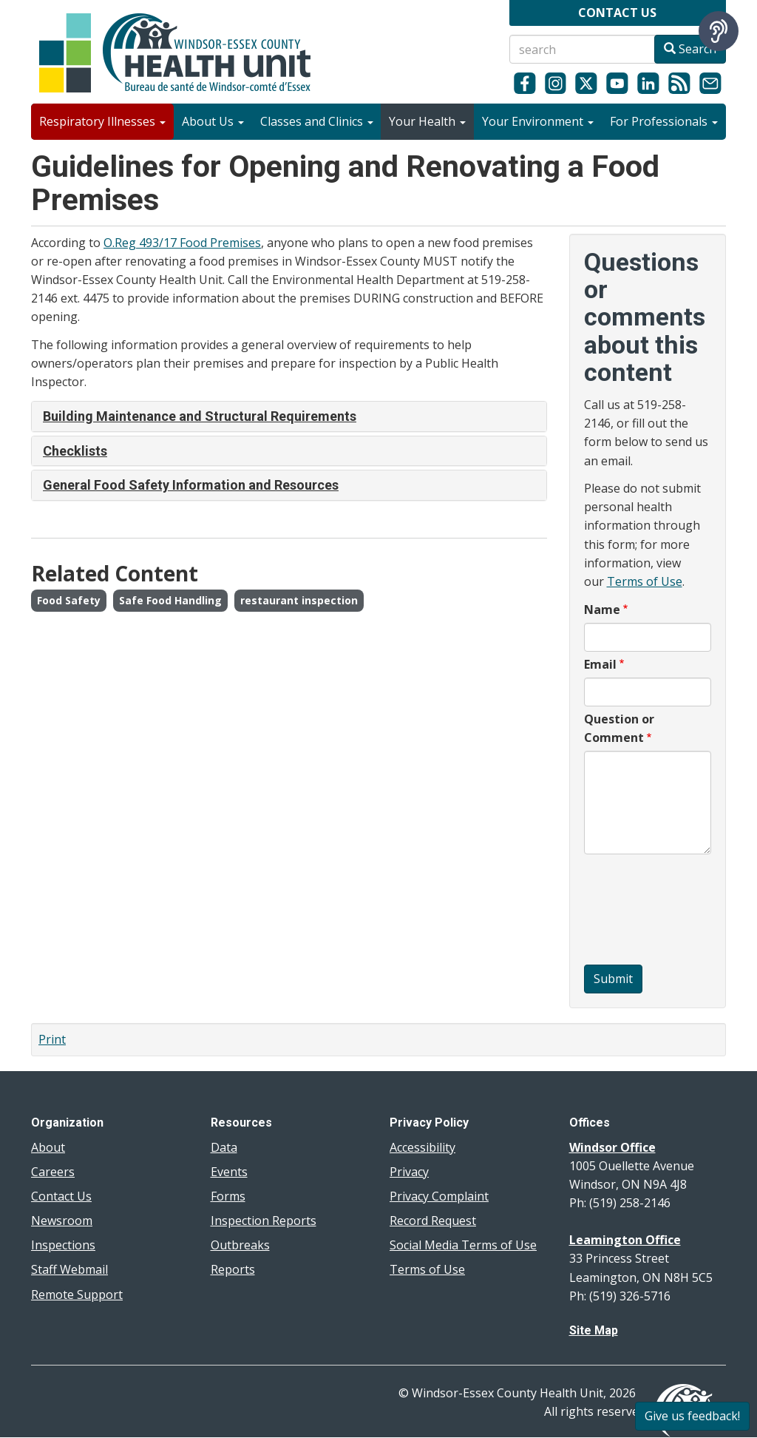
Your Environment (538, 121)
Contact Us (61, 1196)
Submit (613, 979)
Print (52, 1039)
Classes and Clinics (316, 121)
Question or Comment (619, 728)
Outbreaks (240, 1245)
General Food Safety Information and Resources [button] (191, 485)
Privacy (409, 1172)
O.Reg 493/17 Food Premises (182, 242)
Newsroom (61, 1220)
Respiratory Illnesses (102, 121)
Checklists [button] (75, 451)
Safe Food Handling (170, 600)
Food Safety (69, 600)
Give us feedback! (692, 1416)
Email (600, 664)
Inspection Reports (263, 1220)
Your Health (427, 121)
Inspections (63, 1245)
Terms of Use (644, 581)
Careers (53, 1172)
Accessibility (422, 1147)
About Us (213, 121)
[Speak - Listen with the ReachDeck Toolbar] (719, 31)
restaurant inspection (299, 600)
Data (224, 1147)
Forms (228, 1196)
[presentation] (644, 911)
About (48, 1147)
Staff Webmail (69, 1269)
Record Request (433, 1220)
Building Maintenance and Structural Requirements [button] (199, 416)
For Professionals (664, 121)
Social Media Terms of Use (463, 1245)
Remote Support (77, 1294)
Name (602, 609)
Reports (233, 1269)
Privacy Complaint (439, 1196)
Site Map (593, 1330)
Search (690, 49)
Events (229, 1172)
